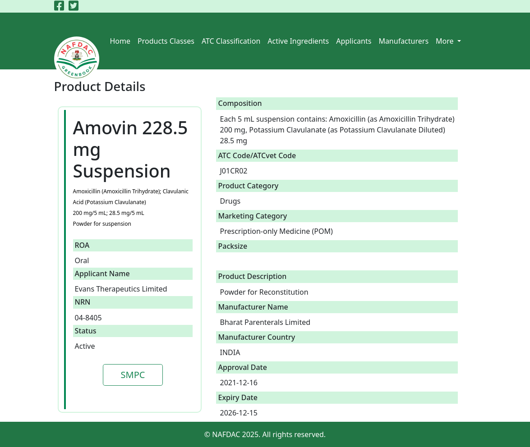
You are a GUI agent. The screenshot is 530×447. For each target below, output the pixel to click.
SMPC (133, 375)
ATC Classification (231, 41)
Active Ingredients (298, 41)
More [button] (446, 41)
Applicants (353, 41)
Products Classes (166, 41)
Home (120, 41)
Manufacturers (403, 41)
